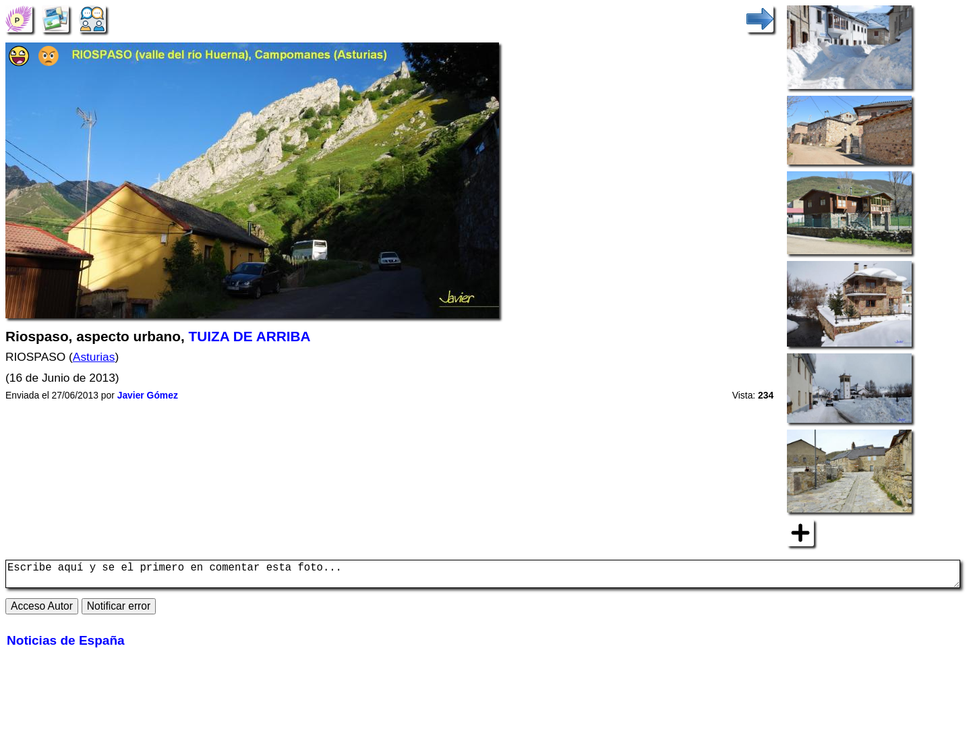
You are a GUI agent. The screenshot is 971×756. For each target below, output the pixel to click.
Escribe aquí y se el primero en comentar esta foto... (482, 576)
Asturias (94, 357)
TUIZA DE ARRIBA (250, 336)
